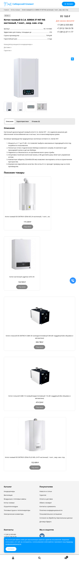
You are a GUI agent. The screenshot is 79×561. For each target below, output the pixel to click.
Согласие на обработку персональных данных (56, 518)
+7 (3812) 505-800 (65, 25)
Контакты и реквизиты (48, 506)
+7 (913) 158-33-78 (65, 28)
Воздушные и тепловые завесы (15, 499)
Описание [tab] (9, 121)
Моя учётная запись (13, 558)
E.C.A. (7, 16)
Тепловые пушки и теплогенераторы (17, 510)
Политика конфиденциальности (51, 510)
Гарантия (7, 50)
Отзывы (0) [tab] (36, 121)
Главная (6, 10)
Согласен (11, 549)
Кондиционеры (9, 491)
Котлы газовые (15, 10)
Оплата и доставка (46, 499)
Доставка (7, 47)
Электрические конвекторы (14, 514)
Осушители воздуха (11, 506)
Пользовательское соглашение (51, 514)
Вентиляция (8, 495)
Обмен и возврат (46, 503)
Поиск (39, 558)
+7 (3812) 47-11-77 (65, 32)
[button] (72, 59)
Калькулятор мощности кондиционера (18, 44)
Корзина (60, 556)
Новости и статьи (46, 491)
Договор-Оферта (45, 522)
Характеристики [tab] (23, 121)
